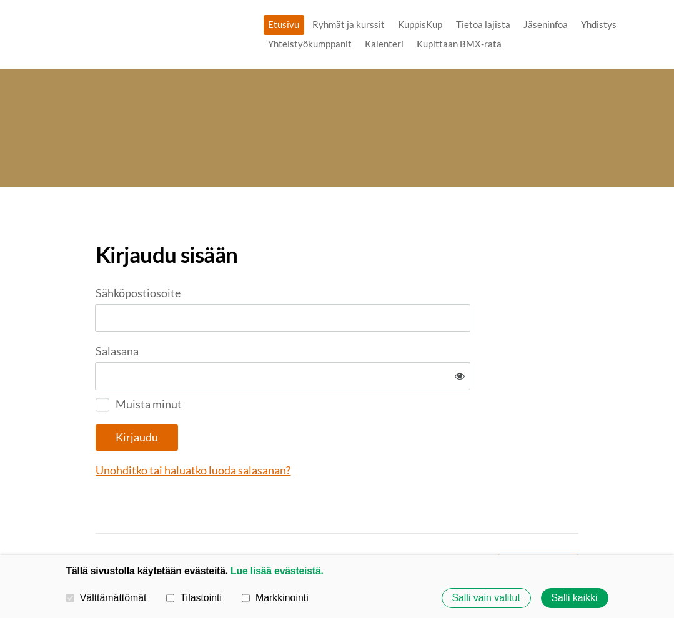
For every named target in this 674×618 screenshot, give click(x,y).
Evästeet (401, 522)
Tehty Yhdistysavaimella (538, 522)
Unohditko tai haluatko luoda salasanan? (325, 429)
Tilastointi (194, 597)
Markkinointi (275, 597)
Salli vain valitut (486, 597)
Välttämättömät (106, 597)
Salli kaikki (575, 597)
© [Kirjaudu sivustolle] (100, 521)
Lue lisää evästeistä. (277, 571)
